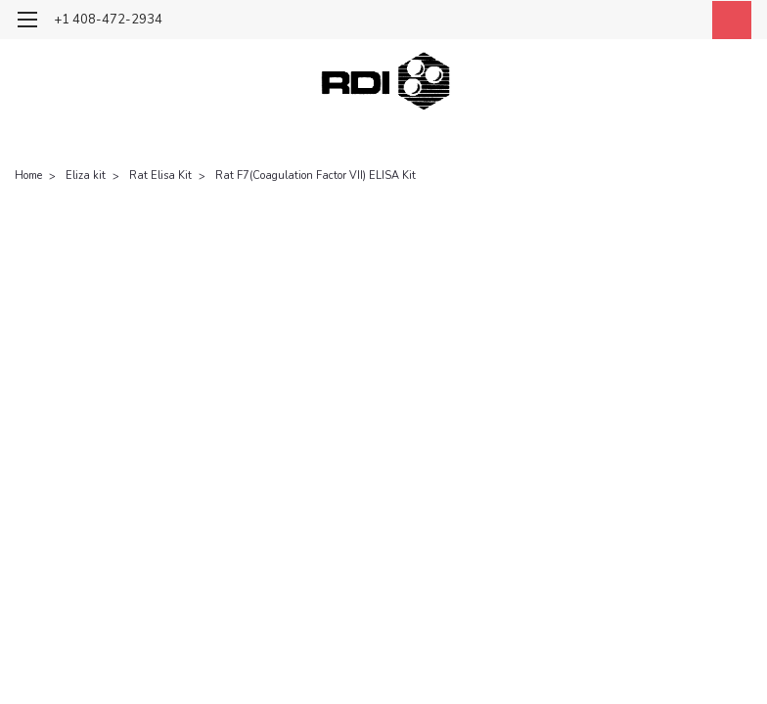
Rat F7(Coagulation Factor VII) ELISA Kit (315, 175)
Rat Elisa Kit (160, 175)
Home (28, 175)
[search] (639, 20)
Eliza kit (86, 175)
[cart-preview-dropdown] (727, 20)
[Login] (683, 20)
